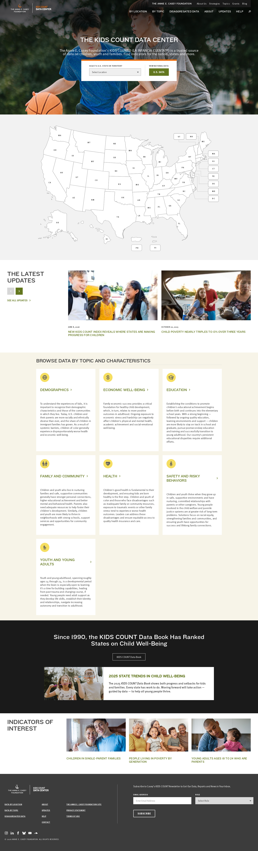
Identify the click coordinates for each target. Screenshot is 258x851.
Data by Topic (11, 810)
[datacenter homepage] (44, 8)
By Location (138, 11)
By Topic (158, 11)
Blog (244, 3)
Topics (226, 3)
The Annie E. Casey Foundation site (84, 804)
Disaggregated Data (184, 11)
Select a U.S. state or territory (105, 66)
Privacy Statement (76, 810)
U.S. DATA (159, 72)
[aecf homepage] (19, 8)
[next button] (19, 291)
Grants (235, 3)
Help (239, 11)
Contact (46, 822)
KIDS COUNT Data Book (129, 657)
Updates (225, 11)
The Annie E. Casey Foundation (172, 3)
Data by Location (13, 804)
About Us (201, 3)
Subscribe (144, 813)
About (208, 11)
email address (140, 794)
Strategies (214, 3)
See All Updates (17, 300)
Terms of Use (73, 816)
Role (197, 794)
